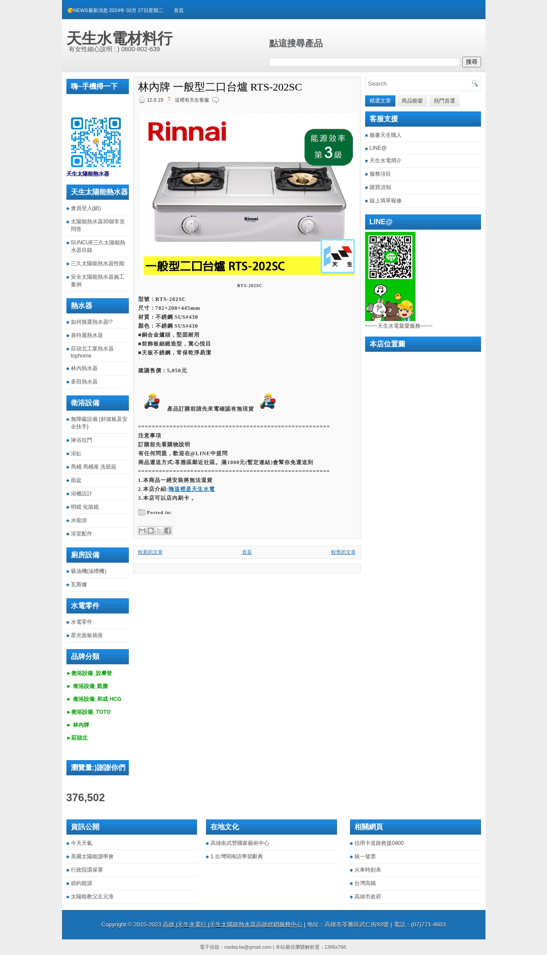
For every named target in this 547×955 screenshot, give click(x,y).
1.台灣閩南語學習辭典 (236, 856)
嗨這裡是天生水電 (192, 489)
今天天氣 (81, 843)
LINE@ (378, 148)
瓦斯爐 (79, 584)
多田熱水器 (84, 382)
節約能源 (81, 883)
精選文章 (380, 101)
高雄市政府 (367, 896)
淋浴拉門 (81, 440)
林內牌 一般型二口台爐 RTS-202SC (220, 87)
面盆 (76, 480)
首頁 (179, 10)
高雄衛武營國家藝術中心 (239, 843)
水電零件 (81, 622)
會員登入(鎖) (86, 208)
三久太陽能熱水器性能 (97, 263)
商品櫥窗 (412, 101)
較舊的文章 (343, 552)
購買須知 (380, 187)
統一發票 (365, 856)
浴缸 (76, 453)
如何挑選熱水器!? (92, 322)
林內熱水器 (84, 368)
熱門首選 (444, 101)
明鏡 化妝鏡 (85, 507)
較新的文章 (150, 552)
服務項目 (380, 174)
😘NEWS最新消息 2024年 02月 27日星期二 (115, 10)
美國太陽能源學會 (92, 856)
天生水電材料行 (119, 38)
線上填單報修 (386, 201)
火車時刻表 (367, 870)
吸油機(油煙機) (89, 571)
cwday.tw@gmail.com (247, 947)
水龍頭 (79, 520)
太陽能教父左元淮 (92, 896)
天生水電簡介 (386, 160)
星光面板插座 (87, 635)
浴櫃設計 (81, 493)
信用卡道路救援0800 (379, 843)
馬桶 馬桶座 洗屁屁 (94, 467)
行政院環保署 (87, 870)
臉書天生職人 (386, 135)
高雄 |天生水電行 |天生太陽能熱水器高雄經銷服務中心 (232, 924)
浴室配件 (81, 534)
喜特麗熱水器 (87, 335)
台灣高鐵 (365, 883)
